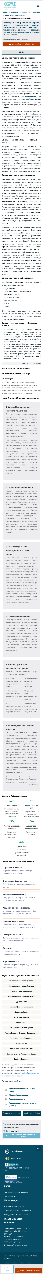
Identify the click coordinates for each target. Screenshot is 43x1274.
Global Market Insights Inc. (14, 1256)
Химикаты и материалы (20, 13)
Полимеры (36, 13)
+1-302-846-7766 (14, 1239)
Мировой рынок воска (18, 1095)
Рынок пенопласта (17, 1099)
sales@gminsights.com (18, 1245)
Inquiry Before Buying (32, 1113)
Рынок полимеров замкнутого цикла (22, 1090)
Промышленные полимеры (15, 16)
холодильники (30, 96)
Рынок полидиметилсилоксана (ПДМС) (22, 1104)
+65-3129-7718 (14, 1242)
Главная (5, 13)
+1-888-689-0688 (17, 1236)
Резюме (21, 52)
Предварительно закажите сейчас (20, 1135)
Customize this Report (11, 1113)
